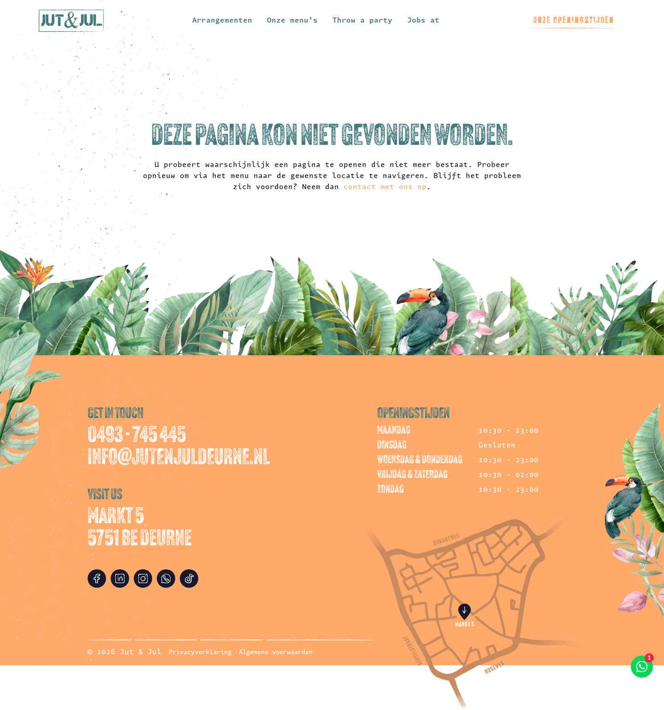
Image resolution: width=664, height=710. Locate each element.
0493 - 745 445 (137, 436)
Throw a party (362, 20)
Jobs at (423, 20)
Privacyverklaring (200, 652)
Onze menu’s (292, 20)
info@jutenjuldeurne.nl (179, 458)
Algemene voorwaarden (276, 652)
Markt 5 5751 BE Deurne (140, 529)
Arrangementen (222, 20)
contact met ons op (385, 187)
